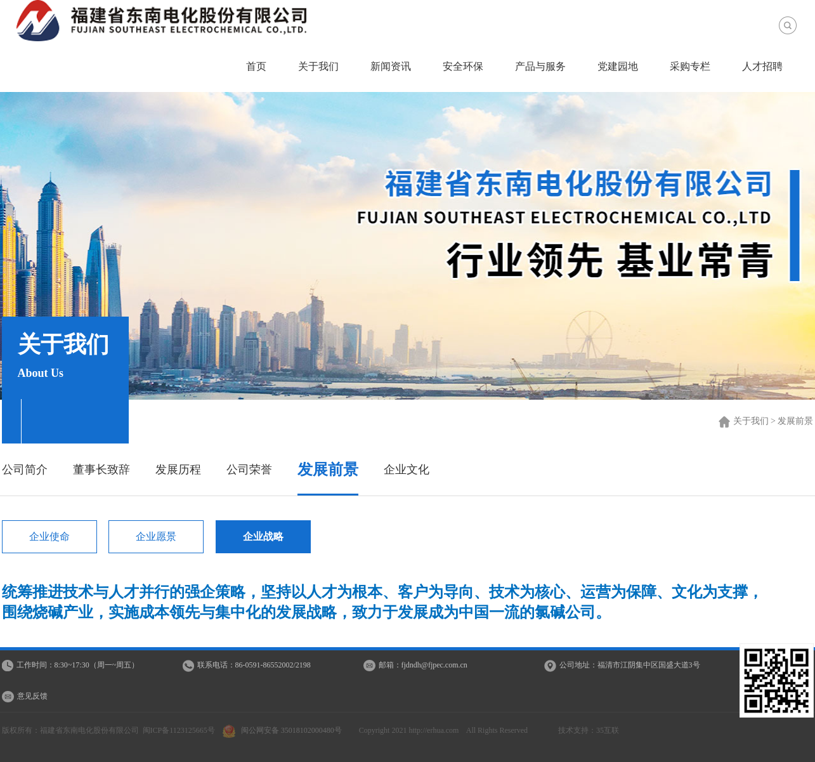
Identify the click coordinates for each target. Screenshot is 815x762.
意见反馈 (32, 696)
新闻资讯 (390, 66)
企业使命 (49, 536)
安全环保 (463, 66)
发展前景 (327, 469)
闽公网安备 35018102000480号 (285, 730)
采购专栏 (690, 66)
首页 (256, 66)
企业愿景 (156, 536)
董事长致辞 (101, 469)
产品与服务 (540, 66)
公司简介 (25, 469)
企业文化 (406, 469)
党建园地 (617, 66)
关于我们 (318, 66)
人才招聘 (762, 66)
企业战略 (263, 536)
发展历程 (178, 469)
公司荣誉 (249, 469)
